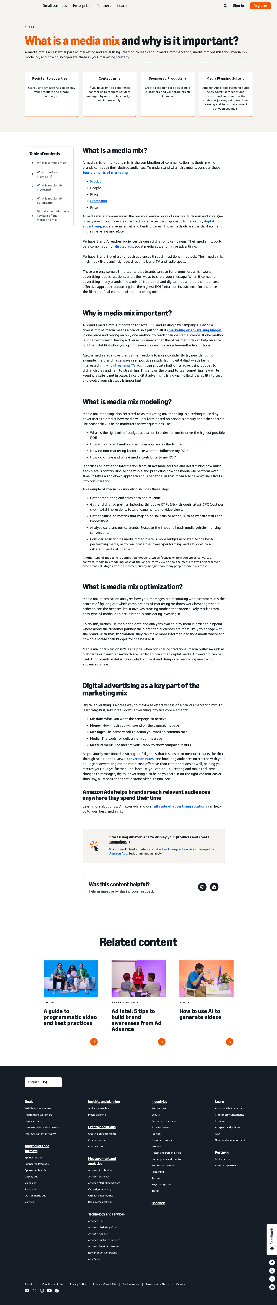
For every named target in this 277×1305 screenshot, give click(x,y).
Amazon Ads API (98, 1233)
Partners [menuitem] (222, 1152)
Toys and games (161, 1184)
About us (30, 1284)
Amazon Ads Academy (228, 1108)
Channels (158, 1203)
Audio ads (30, 1189)
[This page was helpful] (214, 887)
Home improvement (164, 1165)
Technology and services (106, 1214)
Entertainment (160, 1127)
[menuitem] (43, 1180)
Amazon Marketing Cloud (103, 1227)
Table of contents (44, 153)
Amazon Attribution (100, 1170)
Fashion (156, 1133)
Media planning (97, 1114)
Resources (221, 1120)
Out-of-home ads (35, 1195)
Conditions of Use (52, 1284)
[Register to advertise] (51, 79)
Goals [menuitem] (29, 1101)
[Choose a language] (43, 1082)
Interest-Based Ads (104, 1284)
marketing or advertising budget (195, 330)
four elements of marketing (105, 172)
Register (260, 6)
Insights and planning (104, 1101)
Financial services (162, 1139)
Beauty (156, 1114)
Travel (155, 1190)
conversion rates (140, 759)
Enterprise (81, 5)
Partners (103, 5)
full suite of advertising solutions (179, 806)
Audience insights (98, 1108)
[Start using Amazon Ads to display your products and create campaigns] (164, 839)
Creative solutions (102, 1127)
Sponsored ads (33, 1157)
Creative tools (96, 1146)
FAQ (217, 1133)
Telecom (157, 1178)
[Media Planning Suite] (225, 79)
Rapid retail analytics (100, 1201)
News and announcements (231, 1139)
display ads (124, 246)
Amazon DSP (96, 1220)
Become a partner (225, 1165)
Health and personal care (166, 1152)
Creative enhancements (102, 1133)
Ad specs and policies (227, 1127)
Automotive (159, 1108)
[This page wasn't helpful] (202, 887)
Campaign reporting (100, 1189)
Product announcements (229, 1114)
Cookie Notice (131, 1284)
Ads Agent (94, 1258)
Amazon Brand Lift (99, 1176)
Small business (55, 5)
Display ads (31, 1176)
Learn (122, 5)
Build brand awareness (38, 1108)
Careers (180, 1284)
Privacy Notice (78, 1284)
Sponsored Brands (35, 1170)
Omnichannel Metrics (100, 1195)
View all (29, 1201)
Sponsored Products (37, 1163)
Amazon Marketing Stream (104, 1182)
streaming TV (124, 365)
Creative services (98, 1139)
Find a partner (223, 1158)
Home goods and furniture (167, 1158)
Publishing (158, 1171)
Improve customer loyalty (40, 1133)
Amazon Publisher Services (104, 1239)
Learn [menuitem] (219, 1101)
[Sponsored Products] (167, 79)
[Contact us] (109, 79)
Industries (159, 1101)
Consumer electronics (164, 1120)
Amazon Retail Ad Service (103, 1246)
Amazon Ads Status (157, 1284)
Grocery (156, 1146)
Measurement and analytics (102, 1161)
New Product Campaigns (102, 1252)
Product (96, 181)
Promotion (98, 201)
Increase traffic (34, 1120)
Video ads (30, 1182)
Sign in (238, 5)
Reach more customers (38, 1114)
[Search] (225, 6)
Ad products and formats (37, 1148)
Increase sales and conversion (42, 1127)
